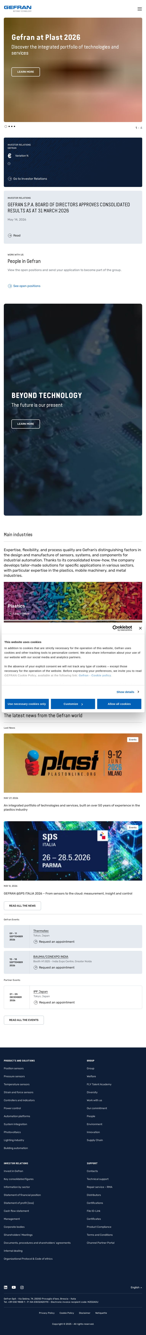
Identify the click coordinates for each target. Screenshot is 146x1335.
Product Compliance (99, 1227)
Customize (73, 703)
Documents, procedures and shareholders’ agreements (37, 1242)
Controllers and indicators (19, 1100)
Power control (12, 1108)
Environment (94, 1124)
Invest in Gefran (13, 1171)
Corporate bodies (14, 1227)
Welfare (91, 1076)
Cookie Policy (67, 1313)
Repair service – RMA (99, 1187)
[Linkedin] (8, 1286)
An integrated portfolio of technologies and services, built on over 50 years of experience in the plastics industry (72, 807)
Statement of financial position (22, 1195)
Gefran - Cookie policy (95, 675)
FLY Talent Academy (99, 1084)
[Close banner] (140, 628)
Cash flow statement (16, 1211)
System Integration (15, 1124)
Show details (125, 692)
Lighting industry (14, 1140)
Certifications (95, 1203)
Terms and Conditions (100, 1234)
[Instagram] (24, 1286)
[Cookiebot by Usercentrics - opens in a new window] (115, 628)
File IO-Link (93, 1211)
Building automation (16, 1148)
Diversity (92, 1092)
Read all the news (22, 905)
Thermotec (41, 931)
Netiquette (101, 1313)
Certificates (94, 1219)
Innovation (93, 1132)
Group (90, 1068)
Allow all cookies (119, 703)
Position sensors (14, 1068)
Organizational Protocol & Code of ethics (28, 1258)
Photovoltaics (12, 1132)
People (91, 1116)
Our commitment (97, 1108)
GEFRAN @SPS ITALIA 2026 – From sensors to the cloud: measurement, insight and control (68, 893)
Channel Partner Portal (100, 1242)
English (135, 1287)
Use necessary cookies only (27, 703)
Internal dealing (13, 1250)
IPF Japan (41, 991)
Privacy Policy (47, 1313)
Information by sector (17, 1187)
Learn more (25, 424)
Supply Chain (95, 1140)
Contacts (92, 1171)
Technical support (98, 1179)
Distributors (94, 1195)
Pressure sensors (14, 1076)
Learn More (25, 71)
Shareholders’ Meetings (18, 1234)
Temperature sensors (17, 1084)
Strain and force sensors (18, 1092)
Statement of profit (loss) (19, 1203)
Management (12, 1219)
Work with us (94, 1100)
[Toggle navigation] (140, 9)
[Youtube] (16, 1286)
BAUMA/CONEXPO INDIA (50, 956)
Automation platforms (17, 1116)
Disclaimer (84, 1313)
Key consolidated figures (19, 1179)
